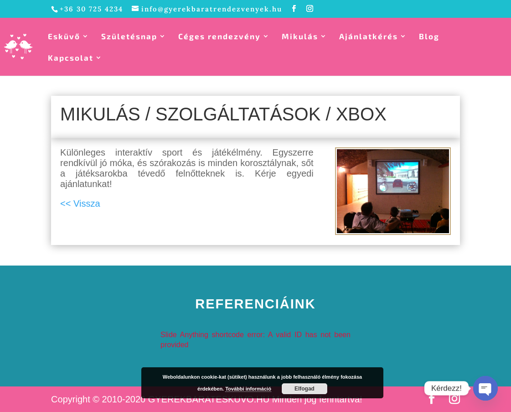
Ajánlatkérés (368, 37)
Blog (429, 37)
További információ (248, 388)
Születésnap (129, 37)
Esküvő (64, 37)
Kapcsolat (70, 58)
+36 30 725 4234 (91, 9)
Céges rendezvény (219, 37)
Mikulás (300, 37)
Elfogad (304, 389)
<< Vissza (80, 203)
